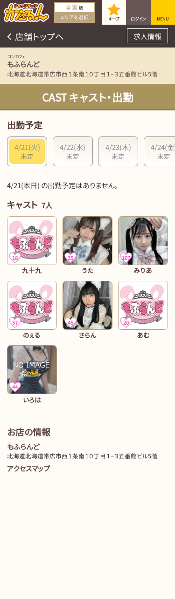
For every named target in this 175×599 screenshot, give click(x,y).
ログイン (138, 19)
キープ (113, 19)
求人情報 (147, 36)
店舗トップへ (39, 36)
